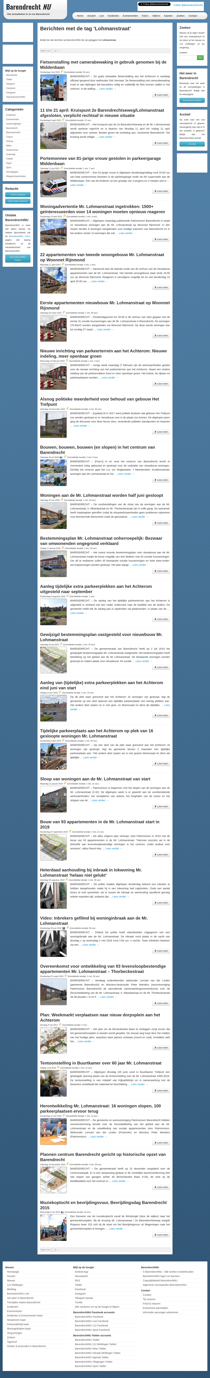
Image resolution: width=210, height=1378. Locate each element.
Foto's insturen (18, 194)
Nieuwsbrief (11, 75)
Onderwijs (10, 154)
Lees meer (161, 94)
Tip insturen (149, 1299)
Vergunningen (14, 1333)
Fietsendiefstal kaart (18, 1324)
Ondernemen (12, 150)
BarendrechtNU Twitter (87, 1339)
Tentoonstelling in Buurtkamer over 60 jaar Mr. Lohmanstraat (100, 1063)
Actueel (91, 15)
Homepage (13, 1271)
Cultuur (9, 137)
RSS (77, 1280)
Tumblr (78, 1302)
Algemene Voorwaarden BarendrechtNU (165, 1284)
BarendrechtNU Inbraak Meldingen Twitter (98, 1353)
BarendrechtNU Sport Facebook (92, 1329)
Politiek (9, 159)
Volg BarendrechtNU (15, 97)
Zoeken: (184, 52)
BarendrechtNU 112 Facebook (91, 1325)
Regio (9, 163)
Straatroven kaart (16, 1319)
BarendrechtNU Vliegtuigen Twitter (94, 1361)
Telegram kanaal (84, 1298)
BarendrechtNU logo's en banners (161, 1276)
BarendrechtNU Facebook (89, 1316)
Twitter (9, 79)
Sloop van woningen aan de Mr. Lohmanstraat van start (95, 779)
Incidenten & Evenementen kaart (25, 1315)
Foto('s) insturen (151, 1303)
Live (101, 15)
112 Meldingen (15, 1284)
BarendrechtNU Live (18, 1293)
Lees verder (107, 88)
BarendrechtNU (13, 132)
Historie (9, 141)
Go (200, 57)
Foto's (145, 15)
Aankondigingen (13, 124)
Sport (8, 167)
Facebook (10, 88)
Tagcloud (12, 1341)
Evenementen (130, 15)
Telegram (10, 84)
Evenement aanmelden (155, 1308)
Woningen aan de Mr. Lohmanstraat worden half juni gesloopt (101, 495)
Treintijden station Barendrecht (23, 1302)
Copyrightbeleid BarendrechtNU (160, 1280)
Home (80, 15)
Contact (192, 15)
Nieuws (11, 1280)
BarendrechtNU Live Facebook (91, 1321)
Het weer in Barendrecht (20, 1298)
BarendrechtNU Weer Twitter (90, 1348)
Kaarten (168, 15)
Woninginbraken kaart (19, 1328)
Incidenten (113, 15)
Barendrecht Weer (192, 100)
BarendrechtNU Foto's (19, 236)
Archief (192, 144)
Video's (156, 15)
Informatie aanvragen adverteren (160, 1312)
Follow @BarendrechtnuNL (188, 5)
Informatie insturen (17, 201)
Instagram (10, 92)
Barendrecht (12, 128)
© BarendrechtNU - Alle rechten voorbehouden (168, 1271)
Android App (81, 1271)
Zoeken (181, 15)
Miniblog (11, 1289)
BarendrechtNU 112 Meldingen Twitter (95, 1344)
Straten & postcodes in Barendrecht (26, 1346)
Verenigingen (12, 172)
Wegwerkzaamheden (16, 176)
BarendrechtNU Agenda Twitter (92, 1357)
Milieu (9, 145)
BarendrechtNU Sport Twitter (90, 1366)
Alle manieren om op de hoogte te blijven (97, 1306)
